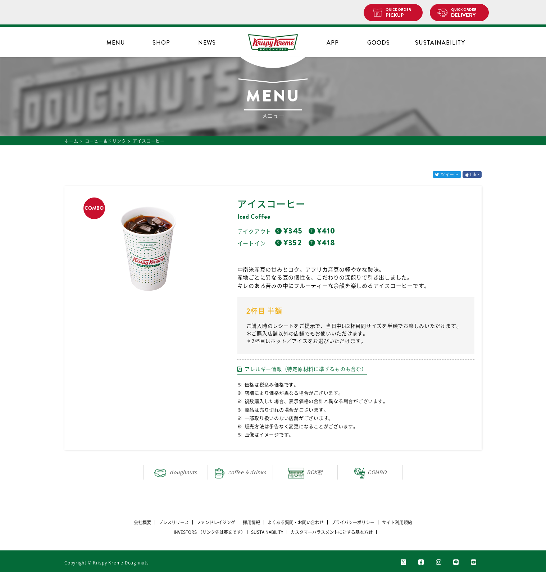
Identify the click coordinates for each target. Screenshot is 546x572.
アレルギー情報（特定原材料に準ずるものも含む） (306, 369)
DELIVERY (467, 13)
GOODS (378, 42)
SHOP (161, 42)
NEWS (207, 42)
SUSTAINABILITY (440, 42)
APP (333, 42)
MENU (115, 42)
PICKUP (401, 13)
